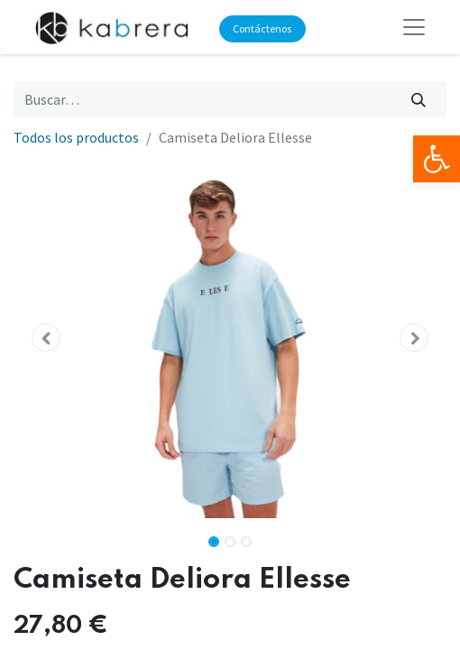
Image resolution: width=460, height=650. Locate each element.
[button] (46, 337)
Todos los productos (76, 137)
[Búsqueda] (418, 99)
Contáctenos (262, 28)
